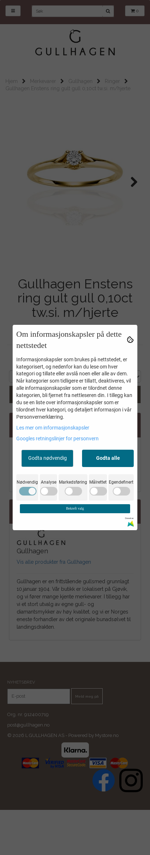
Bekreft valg (75, 508)
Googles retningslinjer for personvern (57, 438)
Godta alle (108, 458)
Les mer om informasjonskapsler (52, 428)
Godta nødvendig (47, 458)
